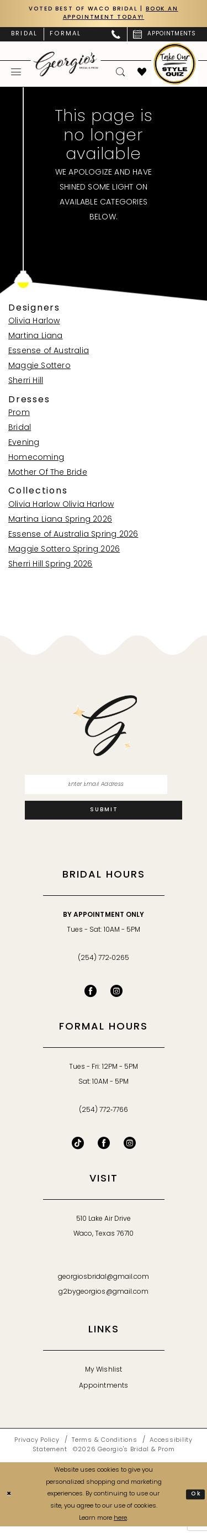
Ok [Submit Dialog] (195, 1500)
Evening (23, 444)
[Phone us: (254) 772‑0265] (116, 36)
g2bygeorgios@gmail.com (103, 1298)
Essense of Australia (48, 353)
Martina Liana (35, 338)
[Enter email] (103, 787)
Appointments (103, 1392)
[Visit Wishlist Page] (142, 73)
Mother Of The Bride (47, 474)
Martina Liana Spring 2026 (60, 521)
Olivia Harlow (34, 323)
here (120, 1524)
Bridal (19, 430)
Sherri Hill (25, 383)
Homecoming (36, 459)
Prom (19, 415)
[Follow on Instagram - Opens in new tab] (130, 1149)
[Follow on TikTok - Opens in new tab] (78, 1149)
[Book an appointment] (164, 36)
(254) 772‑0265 (103, 965)
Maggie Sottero (39, 368)
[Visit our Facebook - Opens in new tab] (90, 997)
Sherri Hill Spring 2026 (50, 566)
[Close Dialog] (10, 1500)
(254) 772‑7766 (103, 1117)
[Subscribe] (103, 815)
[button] (16, 73)
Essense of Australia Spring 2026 (73, 536)
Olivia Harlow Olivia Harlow (61, 506)
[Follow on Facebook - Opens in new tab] (104, 1149)
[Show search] (120, 73)
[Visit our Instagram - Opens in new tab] (116, 997)
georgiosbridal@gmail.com (104, 1283)
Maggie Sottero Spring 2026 (64, 551)
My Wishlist (103, 1376)
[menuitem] (24, 36)
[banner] (66, 65)
